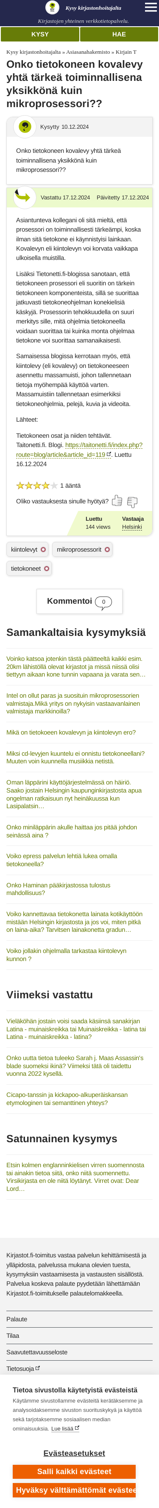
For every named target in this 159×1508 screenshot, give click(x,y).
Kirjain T (126, 52)
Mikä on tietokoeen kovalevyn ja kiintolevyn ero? (71, 732)
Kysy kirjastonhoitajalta (33, 52)
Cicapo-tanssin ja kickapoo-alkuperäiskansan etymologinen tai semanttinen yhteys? (67, 1098)
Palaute (16, 1319)
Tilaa (12, 1335)
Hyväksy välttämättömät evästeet (76, 1490)
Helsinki (132, 527)
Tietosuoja (20, 1368)
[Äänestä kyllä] (117, 500)
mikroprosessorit (79, 549)
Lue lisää (62, 1428)
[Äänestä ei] (131, 502)
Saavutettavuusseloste (36, 1352)
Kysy (40, 34)
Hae (119, 34)
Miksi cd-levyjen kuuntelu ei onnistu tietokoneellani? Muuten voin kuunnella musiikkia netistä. (75, 757)
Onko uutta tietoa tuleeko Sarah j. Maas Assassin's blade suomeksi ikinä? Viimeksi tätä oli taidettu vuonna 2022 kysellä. (74, 1065)
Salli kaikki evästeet (74, 1471)
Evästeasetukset (74, 1453)
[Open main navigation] (151, 7)
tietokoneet (26, 568)
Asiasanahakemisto (88, 52)
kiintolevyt (24, 549)
